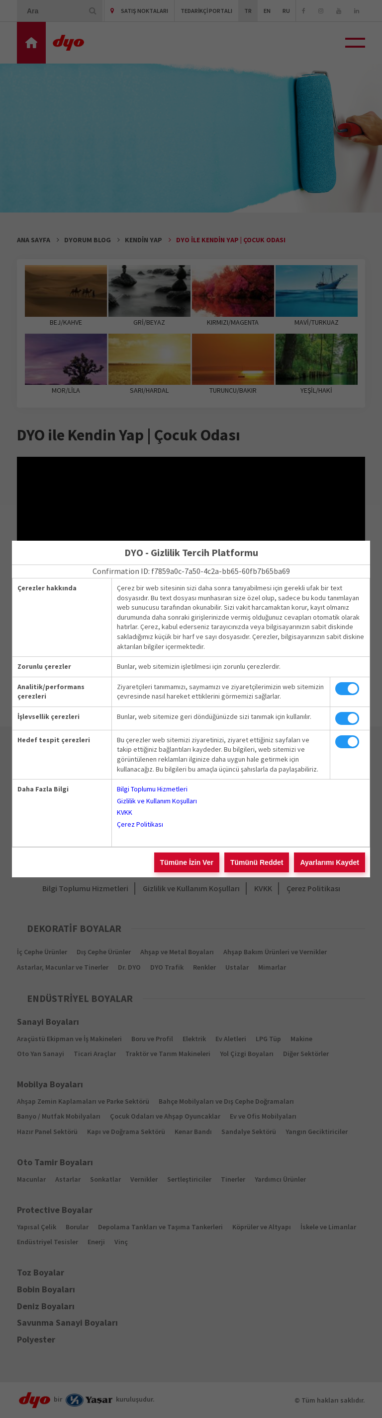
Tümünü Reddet (257, 862)
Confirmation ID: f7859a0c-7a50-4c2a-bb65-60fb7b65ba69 (191, 571)
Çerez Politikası (140, 824)
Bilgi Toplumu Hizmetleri (152, 788)
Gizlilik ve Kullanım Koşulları (157, 800)
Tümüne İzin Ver (186, 862)
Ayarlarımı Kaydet (329, 862)
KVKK (124, 812)
